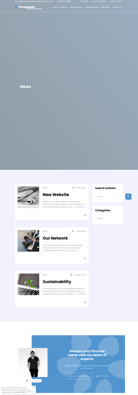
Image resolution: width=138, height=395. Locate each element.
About (55, 7)
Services (63, 7)
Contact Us (117, 7)
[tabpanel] (33, 362)
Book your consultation (78, 376)
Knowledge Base (91, 7)
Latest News (105, 7)
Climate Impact (76, 7)
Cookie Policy (19, 392)
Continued (79, 207)
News (45, 187)
